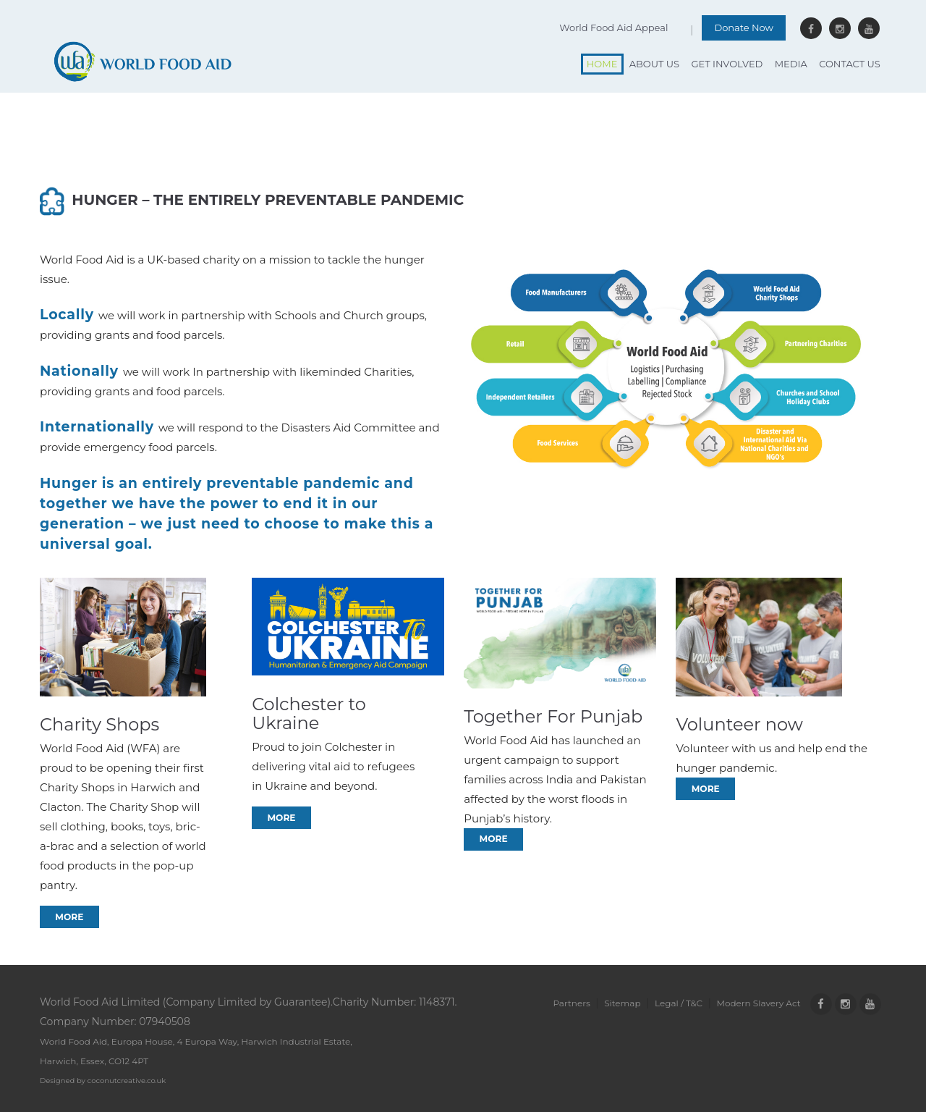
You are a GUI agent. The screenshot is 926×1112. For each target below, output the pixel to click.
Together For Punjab (553, 716)
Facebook (811, 28)
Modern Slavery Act (759, 1003)
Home (602, 64)
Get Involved (727, 64)
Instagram (840, 28)
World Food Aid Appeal (613, 27)
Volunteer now (739, 724)
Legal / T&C (678, 1003)
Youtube (869, 28)
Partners (571, 1003)
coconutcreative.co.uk (127, 1080)
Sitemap (622, 1003)
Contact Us (849, 64)
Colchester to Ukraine (309, 714)
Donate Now (743, 27)
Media (791, 64)
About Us (654, 64)
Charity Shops (99, 724)
